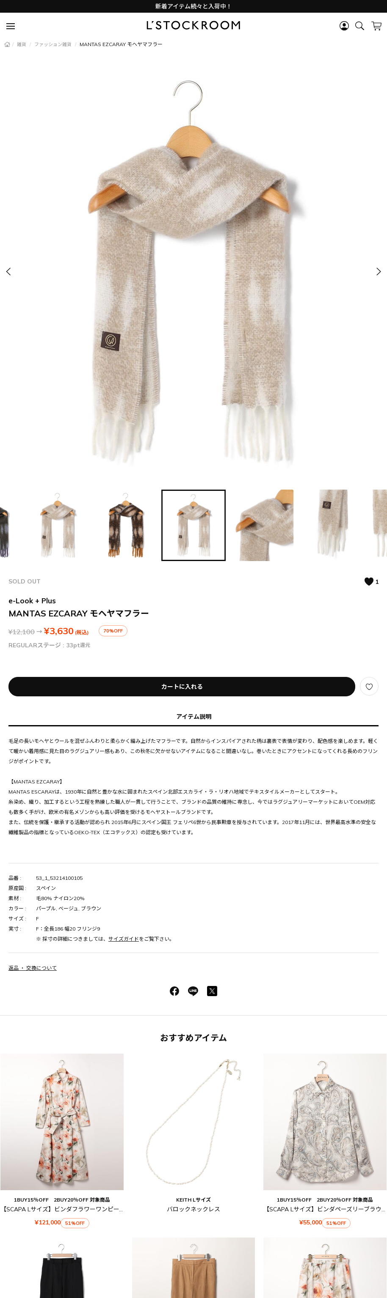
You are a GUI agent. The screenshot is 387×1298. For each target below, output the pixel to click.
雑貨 (22, 44)
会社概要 (220, 1267)
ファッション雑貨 (53, 44)
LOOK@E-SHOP (176, 1267)
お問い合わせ (242, 1221)
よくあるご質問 (193, 1221)
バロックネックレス (193, 1081)
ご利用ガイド (145, 1221)
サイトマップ (226, 1251)
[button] (378, 271)
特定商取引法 (214, 1238)
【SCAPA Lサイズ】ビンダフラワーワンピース (62, 1081)
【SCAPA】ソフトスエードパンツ (193, 1137)
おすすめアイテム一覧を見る (194, 1175)
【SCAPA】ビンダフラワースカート (325, 1137)
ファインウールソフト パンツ (62, 1137)
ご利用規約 (170, 1238)
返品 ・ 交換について (32, 968)
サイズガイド (123, 939)
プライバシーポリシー (170, 1251)
